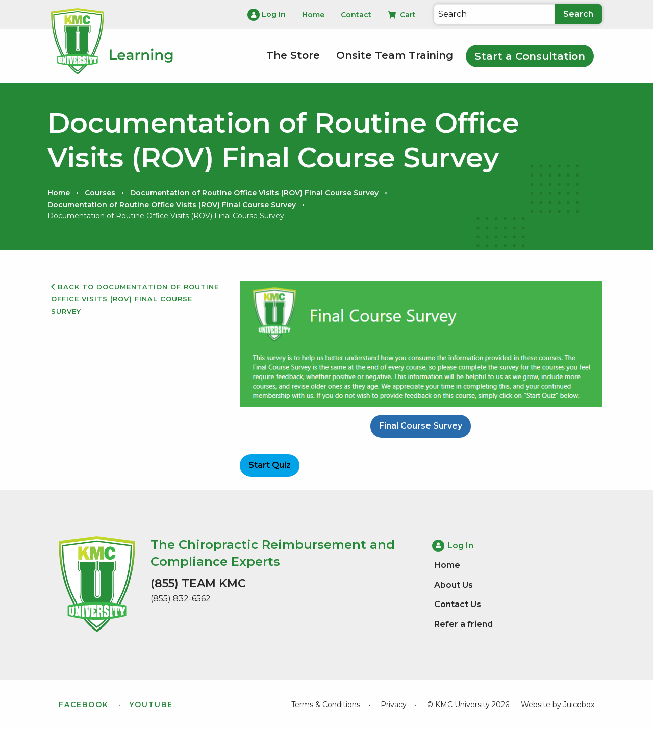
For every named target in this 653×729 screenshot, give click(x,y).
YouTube (151, 704)
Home (58, 192)
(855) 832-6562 (180, 599)
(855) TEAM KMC (198, 583)
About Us (453, 585)
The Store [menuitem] (293, 55)
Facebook (84, 704)
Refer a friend (463, 624)
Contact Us (457, 604)
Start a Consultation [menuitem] (529, 56)
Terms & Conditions (325, 704)
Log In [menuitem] (266, 15)
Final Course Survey (420, 426)
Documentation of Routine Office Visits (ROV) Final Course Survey (254, 192)
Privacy (394, 704)
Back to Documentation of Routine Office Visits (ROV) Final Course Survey (135, 299)
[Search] (494, 14)
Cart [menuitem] (402, 14)
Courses (100, 192)
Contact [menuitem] (356, 14)
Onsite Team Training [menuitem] (394, 55)
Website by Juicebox (557, 704)
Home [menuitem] (313, 14)
